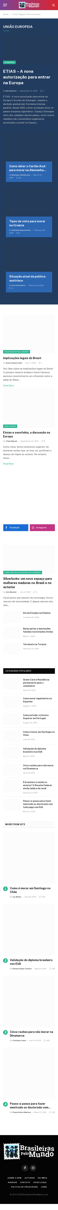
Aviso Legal (40, 1182)
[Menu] (5, 5)
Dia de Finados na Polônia (36, 613)
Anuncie (12, 1182)
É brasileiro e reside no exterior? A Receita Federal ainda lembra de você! (37, 785)
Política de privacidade (24, 1187)
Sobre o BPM (14, 1178)
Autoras (30, 1178)
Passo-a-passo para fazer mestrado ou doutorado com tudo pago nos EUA (38, 804)
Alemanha (9, 62)
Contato (25, 1182)
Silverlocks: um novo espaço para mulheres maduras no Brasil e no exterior (27, 583)
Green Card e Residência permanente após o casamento (36, 682)
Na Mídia (42, 1178)
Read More (8, 385)
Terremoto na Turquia (34, 644)
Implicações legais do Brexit (22, 358)
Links (44, 1187)
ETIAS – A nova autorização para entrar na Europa (26, 77)
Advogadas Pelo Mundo (16, 352)
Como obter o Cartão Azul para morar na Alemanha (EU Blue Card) (27, 170)
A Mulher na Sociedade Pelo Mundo (22, 572)
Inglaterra (10, 426)
